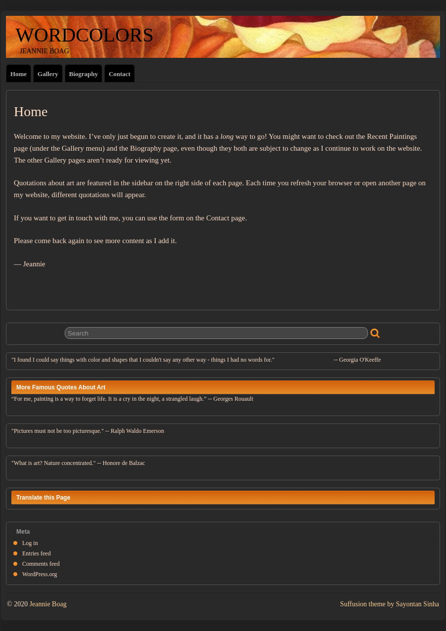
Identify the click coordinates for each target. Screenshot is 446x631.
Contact (119, 74)
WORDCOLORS (80, 35)
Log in (30, 543)
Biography (83, 74)
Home (18, 74)
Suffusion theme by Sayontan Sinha (389, 604)
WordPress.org (39, 574)
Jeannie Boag (48, 604)
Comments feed (41, 563)
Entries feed (36, 553)
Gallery (48, 74)
